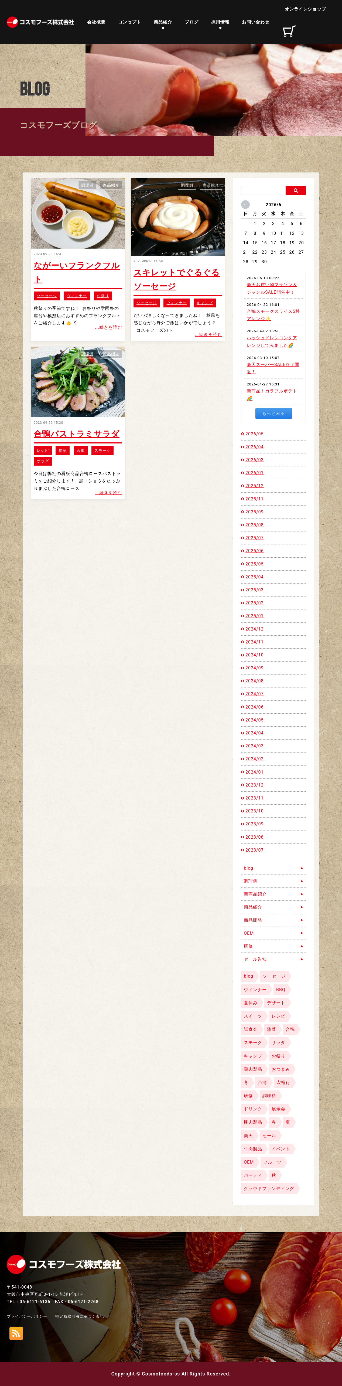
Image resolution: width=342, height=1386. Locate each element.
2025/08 (254, 524)
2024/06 (254, 707)
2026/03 (254, 459)
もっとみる (273, 413)
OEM (249, 933)
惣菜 (63, 450)
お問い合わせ (255, 22)
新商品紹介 (255, 894)
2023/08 (254, 837)
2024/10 (254, 655)
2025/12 (254, 485)
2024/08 (254, 680)
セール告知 (255, 959)
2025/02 (254, 602)
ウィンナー (77, 296)
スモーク (102, 450)
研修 (248, 946)
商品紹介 (163, 22)
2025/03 (254, 589)
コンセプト (129, 22)
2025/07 (254, 537)
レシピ (43, 450)
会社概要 (96, 22)
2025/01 (254, 615)
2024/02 (254, 758)
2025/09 (254, 511)
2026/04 (254, 446)
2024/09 (254, 667)
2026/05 (254, 433)
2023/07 (254, 850)
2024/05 (254, 720)
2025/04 (254, 577)
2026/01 (254, 472)
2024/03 (254, 745)
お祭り (103, 296)
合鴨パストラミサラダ (76, 434)
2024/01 (254, 772)
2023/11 (254, 798)
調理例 (87, 185)
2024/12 (254, 629)
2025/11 (254, 498)
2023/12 (254, 785)
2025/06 (254, 550)
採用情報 (220, 22)
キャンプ (205, 303)
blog (248, 868)
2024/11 (254, 642)
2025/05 (254, 564)
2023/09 (254, 823)
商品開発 (253, 920)
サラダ (43, 461)
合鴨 (81, 450)
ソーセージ (47, 296)
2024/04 (254, 733)
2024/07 (254, 693)
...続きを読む (108, 327)
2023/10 (254, 811)
